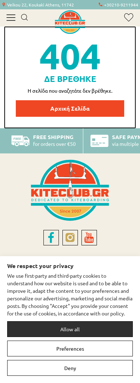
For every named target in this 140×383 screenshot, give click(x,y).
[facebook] (51, 237)
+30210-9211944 (121, 5)
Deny (70, 368)
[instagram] (70, 237)
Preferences (70, 348)
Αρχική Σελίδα (70, 108)
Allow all (70, 329)
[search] (24, 18)
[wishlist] (128, 17)
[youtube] (89, 237)
